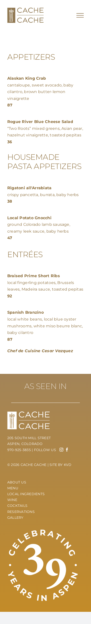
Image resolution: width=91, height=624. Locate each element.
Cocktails (17, 505)
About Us (16, 482)
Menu (12, 488)
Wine (12, 500)
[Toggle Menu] (80, 15)
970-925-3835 (19, 450)
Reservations (21, 512)
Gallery (15, 517)
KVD (68, 465)
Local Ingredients (26, 494)
